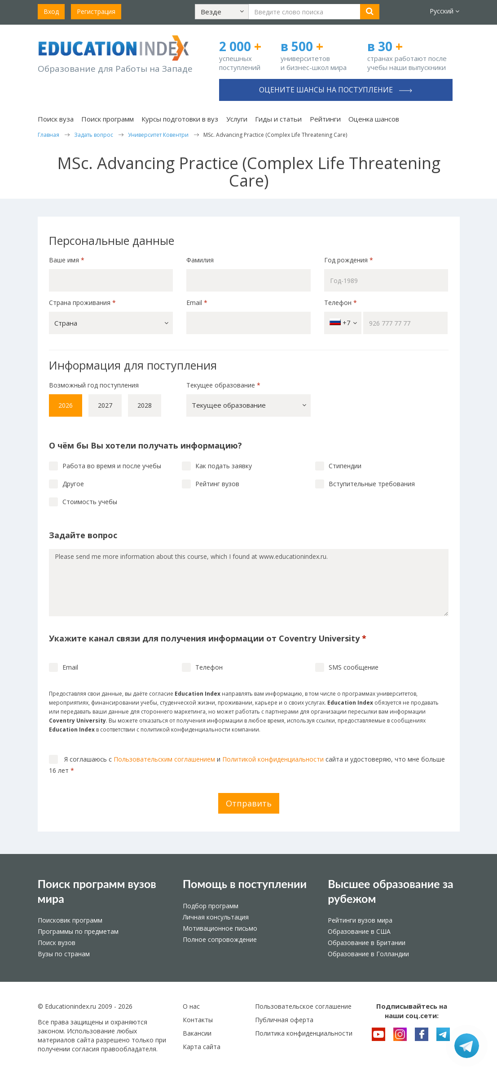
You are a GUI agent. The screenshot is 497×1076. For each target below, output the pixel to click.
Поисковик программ (70, 920)
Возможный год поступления (94, 385)
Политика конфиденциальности (303, 1033)
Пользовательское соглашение (303, 1006)
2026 (65, 405)
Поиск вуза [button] (56, 118)
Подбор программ (210, 906)
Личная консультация (216, 917)
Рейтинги (325, 118)
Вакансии (197, 1033)
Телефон (340, 302)
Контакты (198, 1019)
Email (196, 302)
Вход (51, 11)
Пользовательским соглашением (164, 759)
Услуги (236, 118)
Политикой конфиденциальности (273, 759)
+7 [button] (343, 322)
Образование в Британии (366, 942)
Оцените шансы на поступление (335, 90)
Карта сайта (201, 1046)
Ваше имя (66, 260)
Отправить (249, 803)
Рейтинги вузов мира (360, 920)
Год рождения (349, 260)
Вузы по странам (64, 954)
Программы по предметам (78, 931)
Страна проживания (82, 302)
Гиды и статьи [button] (278, 118)
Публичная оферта (284, 1019)
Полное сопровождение (220, 939)
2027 (105, 405)
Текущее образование (223, 385)
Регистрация (96, 11)
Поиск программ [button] (107, 118)
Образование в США (359, 931)
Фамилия (200, 260)
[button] (222, 11)
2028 (144, 405)
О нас (191, 1006)
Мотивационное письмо (220, 928)
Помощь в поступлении (245, 883)
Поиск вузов (56, 942)
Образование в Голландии (368, 954)
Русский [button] (444, 11)
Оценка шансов (373, 118)
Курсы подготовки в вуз (179, 118)
